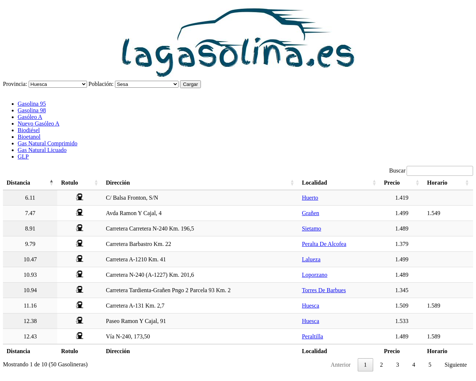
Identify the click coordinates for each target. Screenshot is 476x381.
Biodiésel (29, 130)
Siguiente (456, 365)
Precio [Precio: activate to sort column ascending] (392, 182)
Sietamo (311, 228)
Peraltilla (312, 336)
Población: (101, 84)
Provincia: (15, 84)
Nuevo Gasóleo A (39, 123)
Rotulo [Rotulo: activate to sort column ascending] (69, 182)
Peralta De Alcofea (324, 244)
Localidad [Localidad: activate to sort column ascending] (314, 182)
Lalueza (311, 259)
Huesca (310, 305)
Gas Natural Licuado (42, 150)
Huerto (310, 198)
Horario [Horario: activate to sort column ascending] (437, 182)
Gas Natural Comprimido (47, 143)
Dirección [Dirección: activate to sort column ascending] (118, 182)
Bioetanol (29, 137)
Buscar (431, 170)
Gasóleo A (30, 117)
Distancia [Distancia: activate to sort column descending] (18, 182)
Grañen (310, 213)
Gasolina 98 (32, 110)
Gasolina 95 (32, 104)
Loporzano (314, 275)
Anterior (340, 365)
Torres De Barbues (324, 290)
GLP (23, 156)
